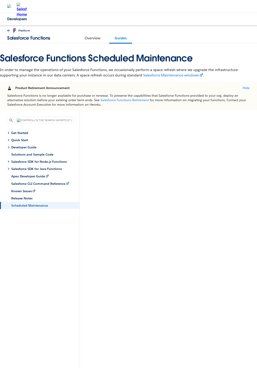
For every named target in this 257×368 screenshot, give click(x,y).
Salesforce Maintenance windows (171, 75)
